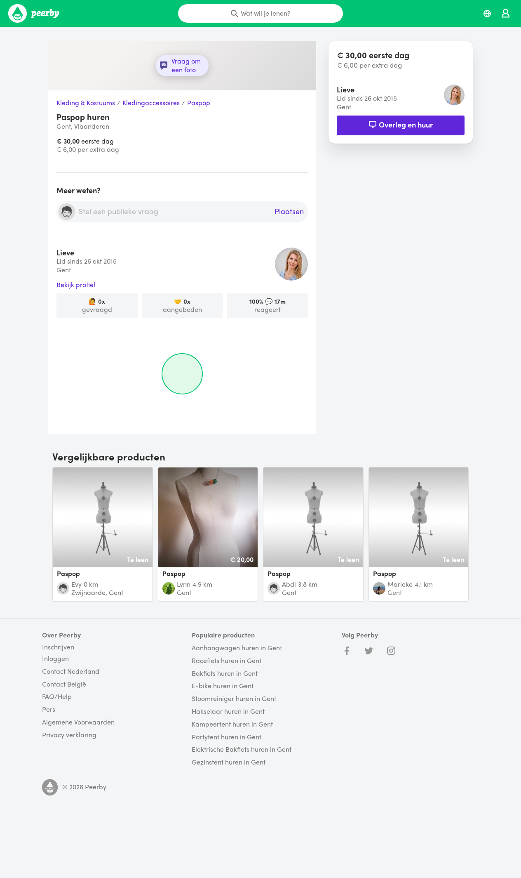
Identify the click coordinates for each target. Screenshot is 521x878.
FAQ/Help (57, 696)
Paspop (198, 103)
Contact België (64, 684)
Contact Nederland (70, 671)
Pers (48, 709)
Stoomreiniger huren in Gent (234, 698)
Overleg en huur (400, 124)
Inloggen (55, 658)
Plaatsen (289, 212)
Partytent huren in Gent (226, 737)
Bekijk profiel (75, 285)
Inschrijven (58, 647)
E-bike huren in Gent (222, 686)
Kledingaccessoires (151, 103)
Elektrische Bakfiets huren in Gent (241, 749)
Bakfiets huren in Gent (225, 673)
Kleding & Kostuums (85, 103)
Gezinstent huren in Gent (228, 762)
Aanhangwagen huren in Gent (237, 648)
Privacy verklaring (69, 735)
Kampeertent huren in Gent (232, 724)
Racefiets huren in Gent (226, 660)
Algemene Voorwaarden (78, 722)
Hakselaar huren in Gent (228, 711)
